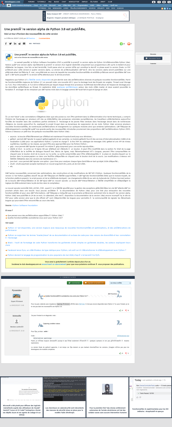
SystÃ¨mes (114, 5)
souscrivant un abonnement (54, 264)
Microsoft (52, 5)
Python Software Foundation (25, 205)
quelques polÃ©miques (67, 87)
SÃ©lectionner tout (123, 336)
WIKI (108, 8)
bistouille (17, 316)
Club (110, 2)
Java (59, 5)
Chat (64, 2)
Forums (31, 2)
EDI (74, 5)
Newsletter (74, 2)
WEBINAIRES (57, 8)
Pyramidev (17, 290)
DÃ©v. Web (67, 5)
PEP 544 (82, 304)
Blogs (56, 2)
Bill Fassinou (30, 38)
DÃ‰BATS (100, 8)
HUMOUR (120, 8)
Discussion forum (153, 58)
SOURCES (92, 8)
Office (98, 5)
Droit (102, 2)
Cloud (36, 5)
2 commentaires (44, 39)
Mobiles (105, 5)
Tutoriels (41, 2)
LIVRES (65, 8)
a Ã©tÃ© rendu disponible (39, 80)
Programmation (83, 5)
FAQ (49, 2)
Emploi (85, 2)
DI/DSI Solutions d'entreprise (21, 5)
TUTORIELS (42, 8)
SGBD (92, 5)
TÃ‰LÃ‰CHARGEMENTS (78, 8)
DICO (113, 8)
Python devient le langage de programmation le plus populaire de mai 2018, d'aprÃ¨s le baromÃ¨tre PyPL (54, 255)
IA (40, 5)
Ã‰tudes (94, 2)
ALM (45, 5)
